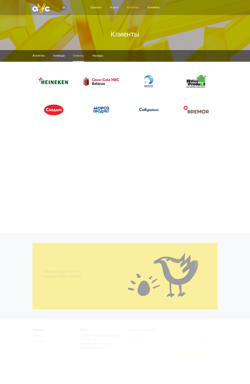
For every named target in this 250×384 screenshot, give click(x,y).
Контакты (154, 7)
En (63, 7)
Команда (58, 55)
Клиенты (78, 55)
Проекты (96, 7)
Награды (97, 55)
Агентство (133, 7)
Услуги (114, 7)
